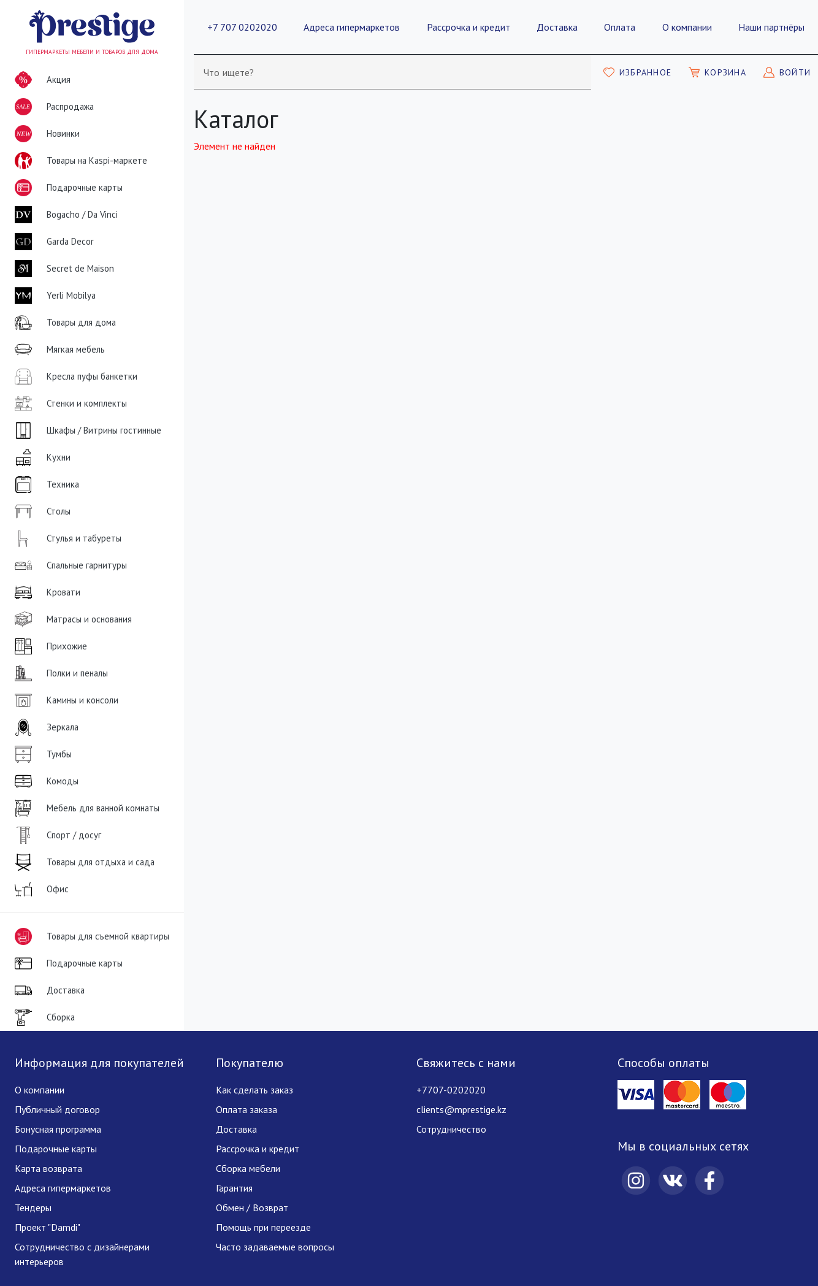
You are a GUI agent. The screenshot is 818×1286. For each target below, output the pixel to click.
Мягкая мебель (57, 349)
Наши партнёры (771, 27)
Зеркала (44, 727)
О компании (687, 27)
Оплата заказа (246, 1109)
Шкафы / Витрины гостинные (85, 430)
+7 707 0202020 (242, 27)
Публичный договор (57, 1109)
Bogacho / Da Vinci (64, 214)
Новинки (45, 136)
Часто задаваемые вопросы (275, 1247)
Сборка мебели (248, 1168)
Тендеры (33, 1207)
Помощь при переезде (263, 1227)
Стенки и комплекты (68, 403)
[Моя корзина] (717, 72)
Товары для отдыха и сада (82, 862)
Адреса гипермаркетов (352, 27)
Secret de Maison (62, 268)
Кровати (45, 592)
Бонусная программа (58, 1129)
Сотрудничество (451, 1129)
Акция (40, 79)
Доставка (557, 27)
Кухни (40, 457)
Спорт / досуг (55, 835)
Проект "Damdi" (47, 1227)
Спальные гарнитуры (68, 565)
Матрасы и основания (71, 619)
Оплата (619, 27)
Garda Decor (52, 241)
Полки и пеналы (59, 673)
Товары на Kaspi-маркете (78, 160)
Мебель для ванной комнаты (84, 808)
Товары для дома (63, 322)
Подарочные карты (66, 187)
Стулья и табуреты (65, 538)
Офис (39, 889)
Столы (40, 511)
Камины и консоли (64, 700)
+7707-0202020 (451, 1090)
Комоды (44, 781)
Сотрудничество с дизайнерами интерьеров (82, 1254)
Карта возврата (48, 1168)
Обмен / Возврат (252, 1207)
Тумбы (41, 754)
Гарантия (234, 1188)
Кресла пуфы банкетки (73, 376)
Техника (44, 484)
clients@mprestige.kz (461, 1109)
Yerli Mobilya (53, 295)
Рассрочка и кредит (468, 27)
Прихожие (48, 646)
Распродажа (52, 106)
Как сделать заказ (254, 1090)
